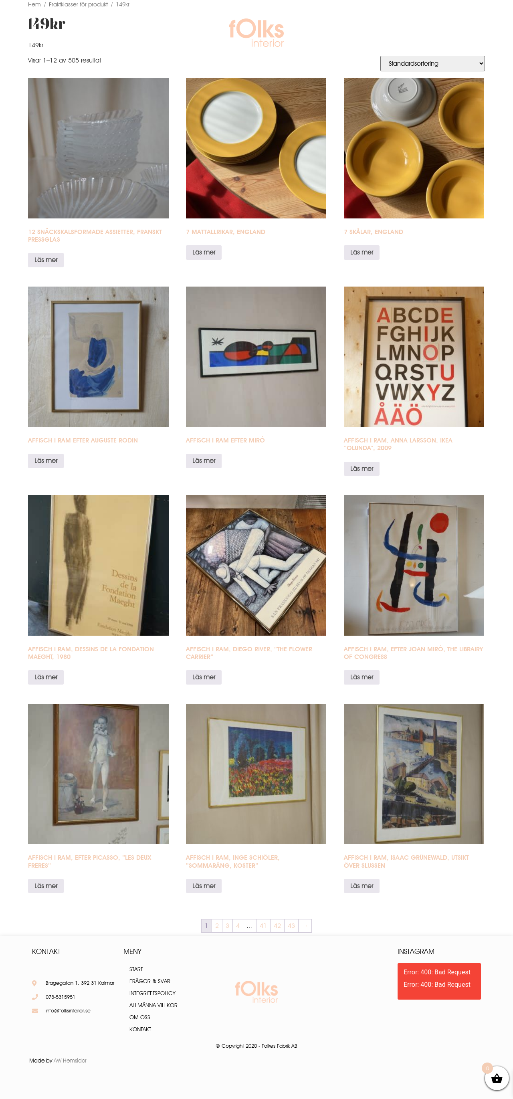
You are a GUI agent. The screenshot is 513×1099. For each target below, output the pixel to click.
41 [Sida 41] (263, 925)
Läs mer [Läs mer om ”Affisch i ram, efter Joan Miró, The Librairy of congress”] (361, 677)
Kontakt (394, 32)
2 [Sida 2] (217, 925)
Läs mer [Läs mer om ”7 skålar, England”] (361, 252)
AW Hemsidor (70, 1060)
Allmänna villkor (153, 1005)
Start (136, 969)
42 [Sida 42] (277, 925)
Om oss (183, 32)
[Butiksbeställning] (432, 63)
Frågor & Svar (342, 32)
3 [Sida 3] (227, 925)
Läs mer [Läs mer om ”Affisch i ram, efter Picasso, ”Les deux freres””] (45, 886)
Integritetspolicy (152, 993)
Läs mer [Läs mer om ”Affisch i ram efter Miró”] (203, 461)
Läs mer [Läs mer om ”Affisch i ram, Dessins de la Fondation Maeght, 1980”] (45, 677)
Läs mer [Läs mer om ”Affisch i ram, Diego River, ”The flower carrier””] (203, 677)
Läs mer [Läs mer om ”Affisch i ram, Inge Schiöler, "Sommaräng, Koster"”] (203, 886)
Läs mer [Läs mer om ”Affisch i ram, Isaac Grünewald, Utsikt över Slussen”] (361, 886)
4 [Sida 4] (238, 925)
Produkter (139, 32)
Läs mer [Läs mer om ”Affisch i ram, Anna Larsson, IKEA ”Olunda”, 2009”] (361, 469)
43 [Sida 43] (291, 925)
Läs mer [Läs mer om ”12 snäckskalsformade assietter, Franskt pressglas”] (45, 260)
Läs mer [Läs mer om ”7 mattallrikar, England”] (203, 252)
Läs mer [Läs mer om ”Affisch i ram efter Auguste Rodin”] (45, 461)
